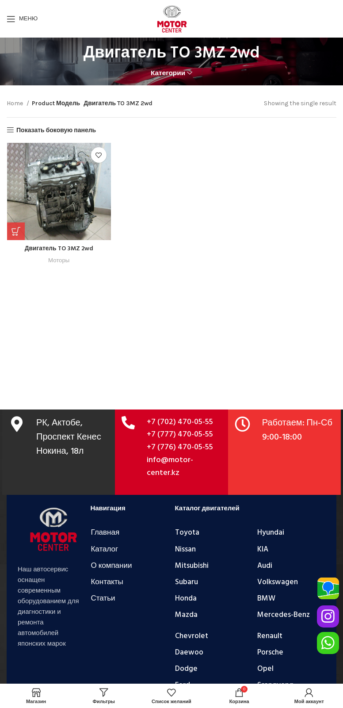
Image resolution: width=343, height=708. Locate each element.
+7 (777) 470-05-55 (180, 434)
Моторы (58, 260)
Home (15, 103)
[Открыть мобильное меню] (22, 19)
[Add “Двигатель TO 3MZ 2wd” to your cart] (15, 231)
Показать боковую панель (56, 130)
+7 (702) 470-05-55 (180, 422)
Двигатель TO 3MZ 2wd (58, 249)
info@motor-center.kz (170, 466)
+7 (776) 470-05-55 (180, 447)
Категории (168, 73)
